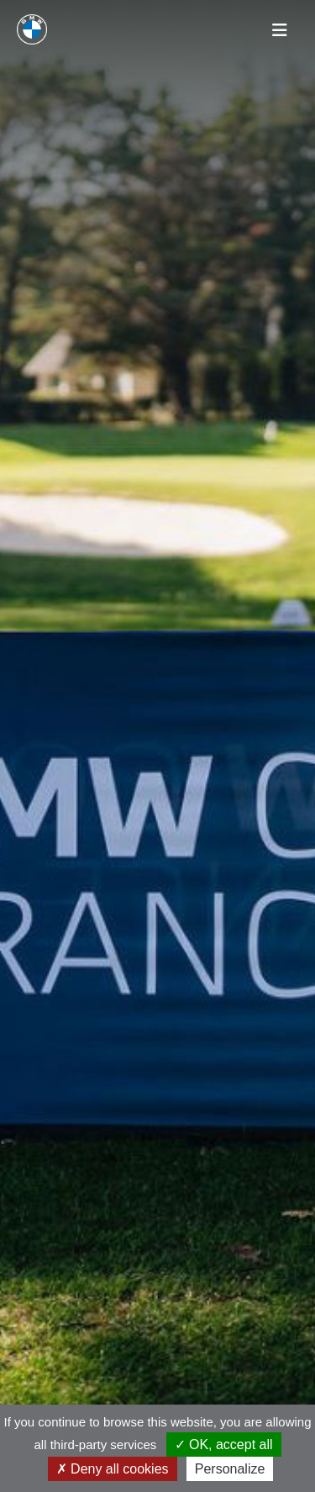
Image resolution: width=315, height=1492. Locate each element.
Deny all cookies (112, 1469)
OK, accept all (224, 1444)
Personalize (230, 1469)
